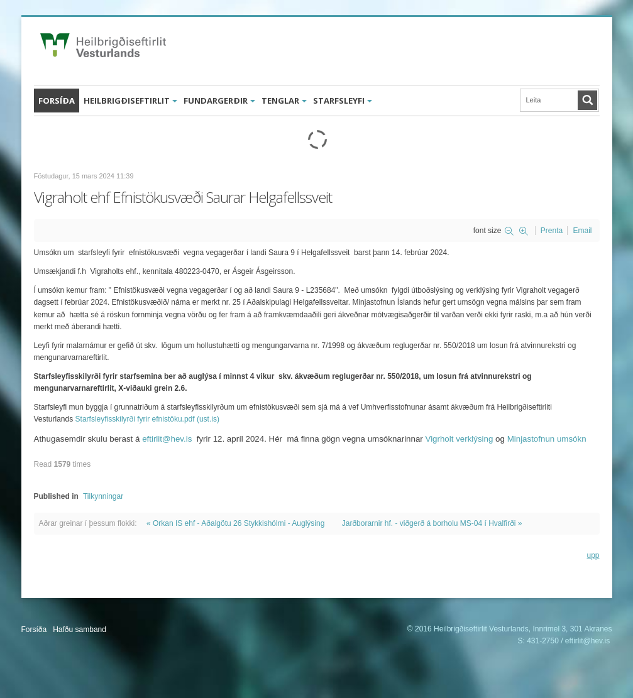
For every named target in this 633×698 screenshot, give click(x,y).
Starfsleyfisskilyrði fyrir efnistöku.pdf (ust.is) (147, 419)
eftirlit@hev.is (167, 439)
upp (592, 555)
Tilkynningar (103, 496)
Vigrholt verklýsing (459, 439)
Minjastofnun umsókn (546, 439)
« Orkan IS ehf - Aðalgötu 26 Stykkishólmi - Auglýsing (235, 523)
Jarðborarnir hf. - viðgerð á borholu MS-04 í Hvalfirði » (432, 523)
